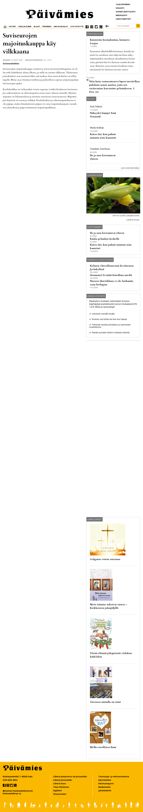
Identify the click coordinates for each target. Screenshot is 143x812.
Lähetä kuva (133, 220)
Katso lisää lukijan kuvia (126, 215)
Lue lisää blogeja (130, 168)
